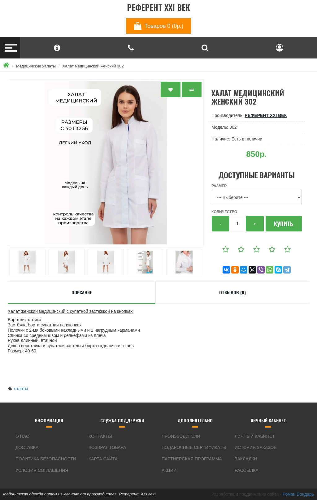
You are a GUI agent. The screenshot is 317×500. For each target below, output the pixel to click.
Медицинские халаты (36, 66)
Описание (82, 292)
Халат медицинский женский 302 (93, 66)
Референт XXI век (158, 7)
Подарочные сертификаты (194, 447)
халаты (21, 388)
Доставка (26, 447)
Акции (169, 470)
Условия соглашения (41, 470)
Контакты (100, 436)
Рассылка (246, 470)
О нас (22, 436)
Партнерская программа (192, 458)
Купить (283, 224)
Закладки (246, 458)
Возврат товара (107, 447)
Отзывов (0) (232, 292)
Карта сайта (103, 458)
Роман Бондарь (298, 494)
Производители (181, 436)
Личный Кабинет (255, 436)
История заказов (256, 447)
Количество (224, 212)
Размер (219, 186)
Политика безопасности (45, 458)
